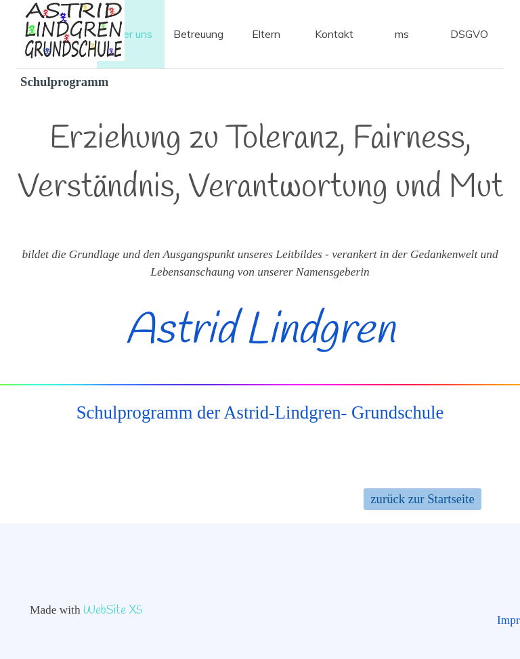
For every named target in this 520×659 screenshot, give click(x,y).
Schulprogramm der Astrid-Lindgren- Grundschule (260, 412)
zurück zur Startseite (422, 499)
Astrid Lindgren (260, 331)
